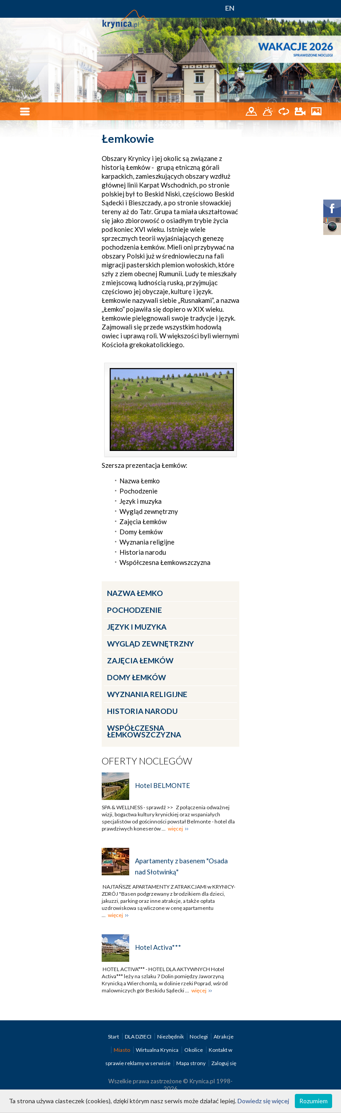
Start (114, 1036)
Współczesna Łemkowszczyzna (144, 731)
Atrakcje (224, 1036)
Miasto (122, 1049)
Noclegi (199, 1036)
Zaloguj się (223, 1063)
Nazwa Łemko (135, 593)
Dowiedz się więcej (263, 1101)
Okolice (194, 1049)
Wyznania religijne (147, 694)
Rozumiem (313, 1101)
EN (229, 8)
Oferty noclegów (147, 760)
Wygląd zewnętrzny (150, 643)
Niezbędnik (171, 1036)
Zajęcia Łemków (140, 660)
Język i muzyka (137, 626)
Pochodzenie (134, 610)
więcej (175, 828)
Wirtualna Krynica (157, 1049)
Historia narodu (142, 711)
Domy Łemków (136, 677)
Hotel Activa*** (158, 947)
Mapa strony (191, 1063)
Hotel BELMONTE (162, 785)
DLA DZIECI (138, 1036)
